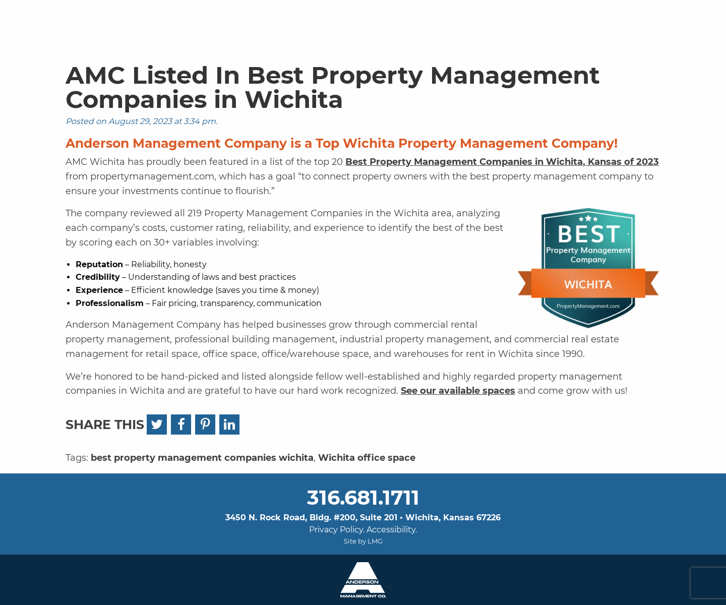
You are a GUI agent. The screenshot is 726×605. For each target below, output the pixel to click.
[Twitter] (157, 424)
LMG (375, 541)
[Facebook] (181, 424)
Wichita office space (366, 457)
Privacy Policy (336, 529)
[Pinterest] (205, 424)
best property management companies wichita (202, 457)
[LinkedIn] (229, 424)
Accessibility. (392, 529)
